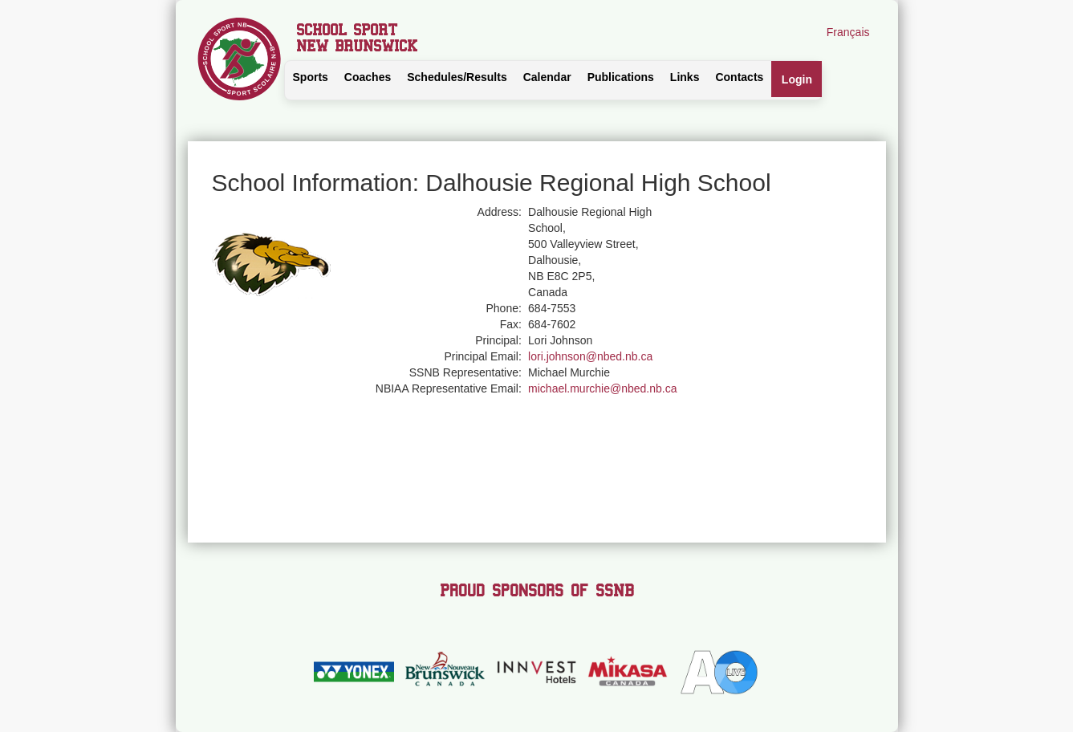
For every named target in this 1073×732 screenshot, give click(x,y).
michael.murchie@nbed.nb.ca (602, 388)
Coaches (367, 77)
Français (848, 32)
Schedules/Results (457, 77)
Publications (620, 77)
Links (685, 77)
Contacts (739, 77)
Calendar (547, 77)
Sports (310, 77)
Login (797, 79)
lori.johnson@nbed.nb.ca (590, 356)
